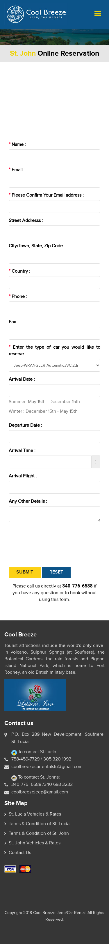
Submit (24, 572)
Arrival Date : (22, 379)
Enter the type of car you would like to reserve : (54, 350)
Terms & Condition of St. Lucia (39, 824)
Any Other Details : (28, 501)
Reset (56, 572)
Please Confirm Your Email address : (46, 195)
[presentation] (53, 544)
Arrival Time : (22, 451)
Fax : (13, 322)
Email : (17, 170)
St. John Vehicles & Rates (34, 843)
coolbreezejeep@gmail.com (39, 792)
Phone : (18, 296)
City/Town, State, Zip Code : (37, 246)
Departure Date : (25, 425)
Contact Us (20, 852)
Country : (19, 271)
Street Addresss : (26, 220)
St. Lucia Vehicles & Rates (35, 814)
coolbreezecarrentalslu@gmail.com (47, 767)
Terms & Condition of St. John (39, 833)
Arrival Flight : (23, 476)
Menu (97, 13)
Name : (17, 144)
